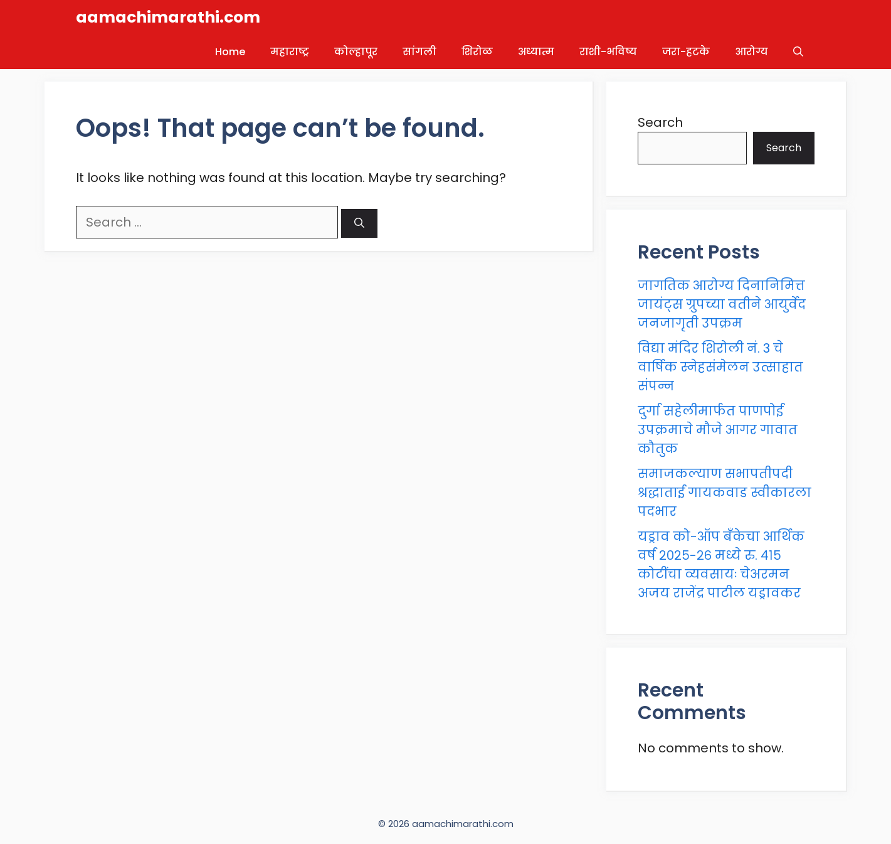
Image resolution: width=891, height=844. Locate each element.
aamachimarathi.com (168, 17)
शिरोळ (477, 52)
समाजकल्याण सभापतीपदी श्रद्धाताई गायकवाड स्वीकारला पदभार (724, 492)
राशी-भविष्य (608, 52)
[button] (798, 52)
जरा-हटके (686, 52)
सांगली (419, 52)
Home (230, 52)
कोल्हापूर (355, 52)
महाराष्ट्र (289, 52)
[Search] (359, 223)
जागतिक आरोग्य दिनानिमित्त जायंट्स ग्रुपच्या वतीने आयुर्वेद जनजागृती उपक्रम (722, 304)
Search (660, 122)
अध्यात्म (536, 52)
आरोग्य (751, 52)
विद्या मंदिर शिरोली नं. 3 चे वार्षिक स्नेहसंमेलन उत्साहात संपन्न (720, 367)
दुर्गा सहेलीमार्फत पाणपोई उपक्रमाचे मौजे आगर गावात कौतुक (718, 429)
